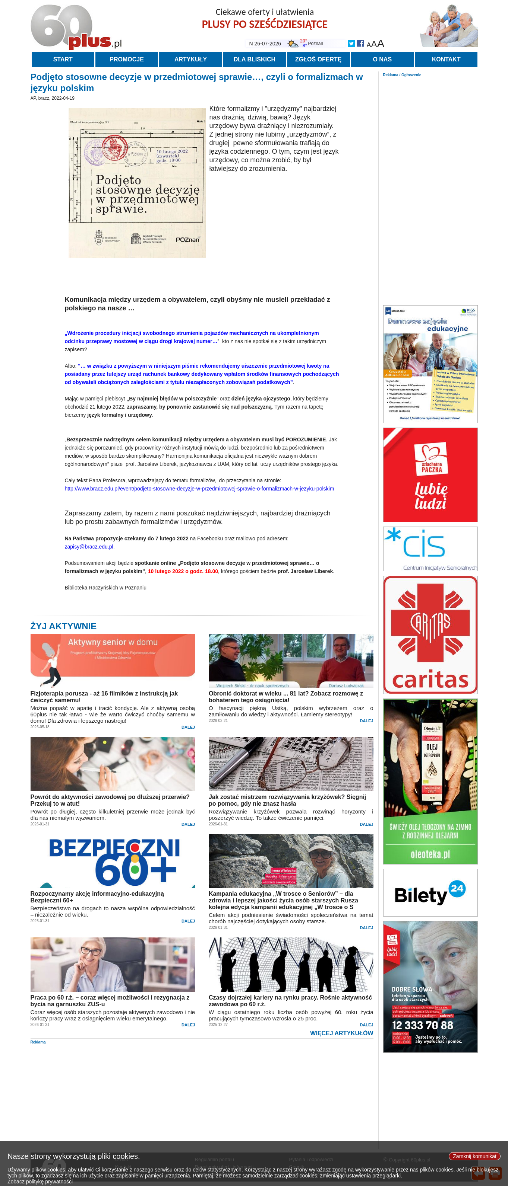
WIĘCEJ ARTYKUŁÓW (341, 1033)
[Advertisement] (430, 189)
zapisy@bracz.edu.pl (89, 547)
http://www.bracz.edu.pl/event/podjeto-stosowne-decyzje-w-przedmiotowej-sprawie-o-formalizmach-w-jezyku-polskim (199, 489)
